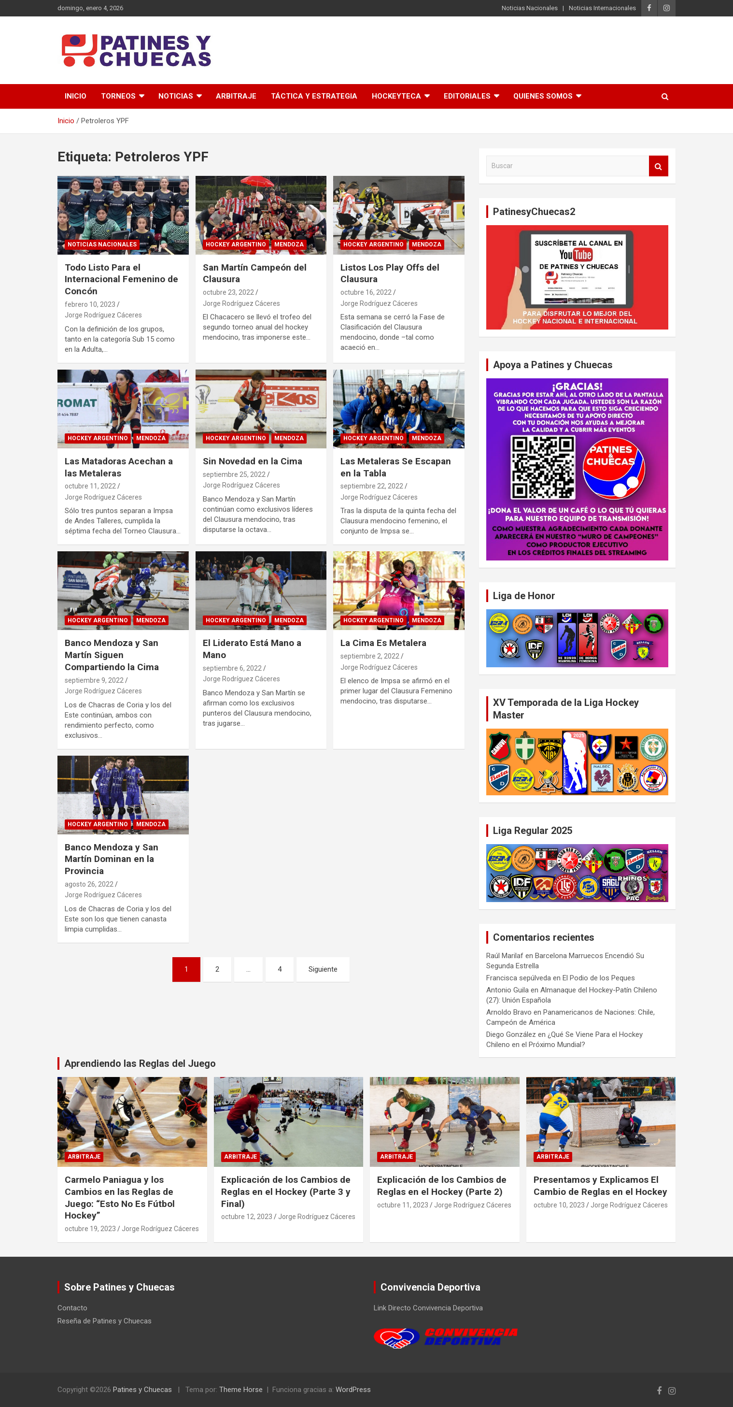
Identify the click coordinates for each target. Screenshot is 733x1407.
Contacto (72, 1308)
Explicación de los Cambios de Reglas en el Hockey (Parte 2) (442, 1185)
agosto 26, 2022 (89, 884)
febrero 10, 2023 (90, 304)
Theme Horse (241, 1389)
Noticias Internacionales (602, 8)
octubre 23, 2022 (228, 292)
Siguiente (323, 969)
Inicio (75, 96)
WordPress (353, 1389)
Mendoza (289, 244)
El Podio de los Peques (599, 978)
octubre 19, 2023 (90, 1229)
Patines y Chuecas (142, 1389)
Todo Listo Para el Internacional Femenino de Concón (121, 279)
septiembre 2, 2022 (369, 656)
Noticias (175, 96)
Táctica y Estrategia (314, 96)
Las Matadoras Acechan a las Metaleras (119, 467)
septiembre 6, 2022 (232, 668)
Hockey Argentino (236, 244)
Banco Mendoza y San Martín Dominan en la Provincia (111, 859)
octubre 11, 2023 (402, 1205)
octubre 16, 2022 (366, 292)
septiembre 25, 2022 (234, 474)
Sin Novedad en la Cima (252, 461)
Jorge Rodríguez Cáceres (103, 315)
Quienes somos (543, 96)
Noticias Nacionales (530, 8)
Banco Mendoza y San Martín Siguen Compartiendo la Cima (112, 654)
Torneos (118, 96)
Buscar (658, 166)
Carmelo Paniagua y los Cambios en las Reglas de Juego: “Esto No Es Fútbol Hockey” (120, 1197)
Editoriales (467, 96)
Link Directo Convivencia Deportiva (428, 1308)
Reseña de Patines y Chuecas (104, 1321)
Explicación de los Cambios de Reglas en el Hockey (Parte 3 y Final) (286, 1191)
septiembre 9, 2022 (94, 680)
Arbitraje (236, 96)
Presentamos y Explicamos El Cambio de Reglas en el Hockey (600, 1185)
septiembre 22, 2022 (371, 486)
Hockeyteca (396, 96)
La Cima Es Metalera (383, 642)
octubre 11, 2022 (90, 486)
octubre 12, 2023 (246, 1216)
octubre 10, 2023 (559, 1205)
